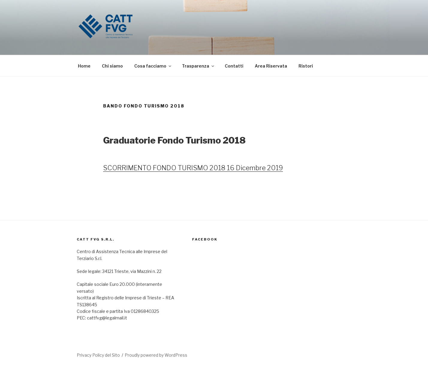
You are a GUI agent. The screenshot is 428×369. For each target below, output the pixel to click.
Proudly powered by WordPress (156, 355)
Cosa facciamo (153, 65)
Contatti (234, 65)
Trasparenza (198, 65)
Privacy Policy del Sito (98, 355)
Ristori (306, 65)
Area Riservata (271, 65)
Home (84, 65)
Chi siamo (112, 65)
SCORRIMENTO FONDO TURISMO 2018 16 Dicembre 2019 (193, 168)
